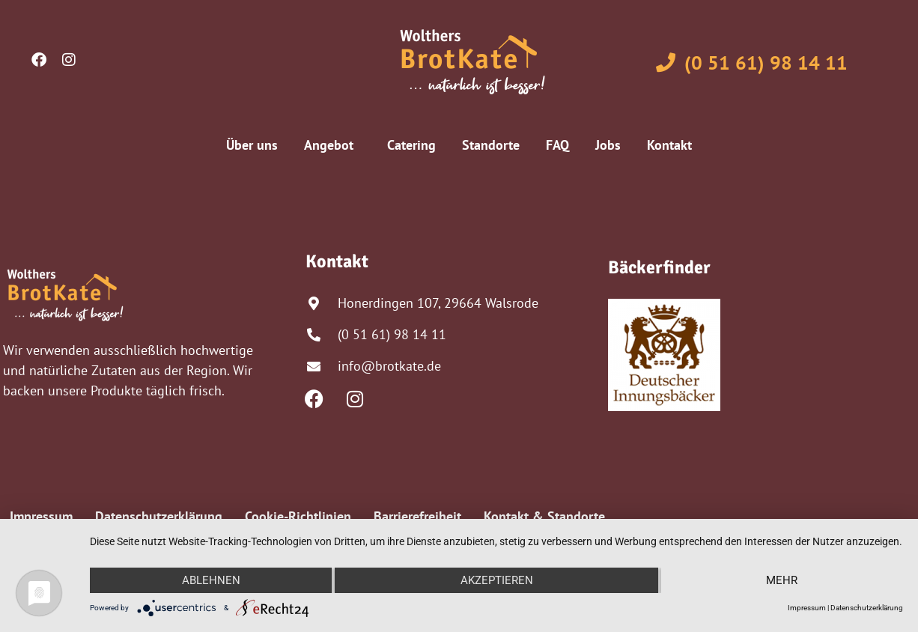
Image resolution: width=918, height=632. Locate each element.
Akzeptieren (496, 580)
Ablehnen (211, 580)
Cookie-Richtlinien (298, 516)
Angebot (332, 145)
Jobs (608, 145)
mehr (781, 580)
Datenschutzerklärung (158, 516)
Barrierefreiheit (417, 516)
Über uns (252, 145)
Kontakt (669, 145)
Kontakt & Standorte (544, 516)
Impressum (41, 516)
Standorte (491, 145)
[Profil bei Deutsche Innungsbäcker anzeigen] (664, 355)
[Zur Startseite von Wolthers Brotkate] (472, 62)
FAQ (557, 145)
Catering (411, 145)
